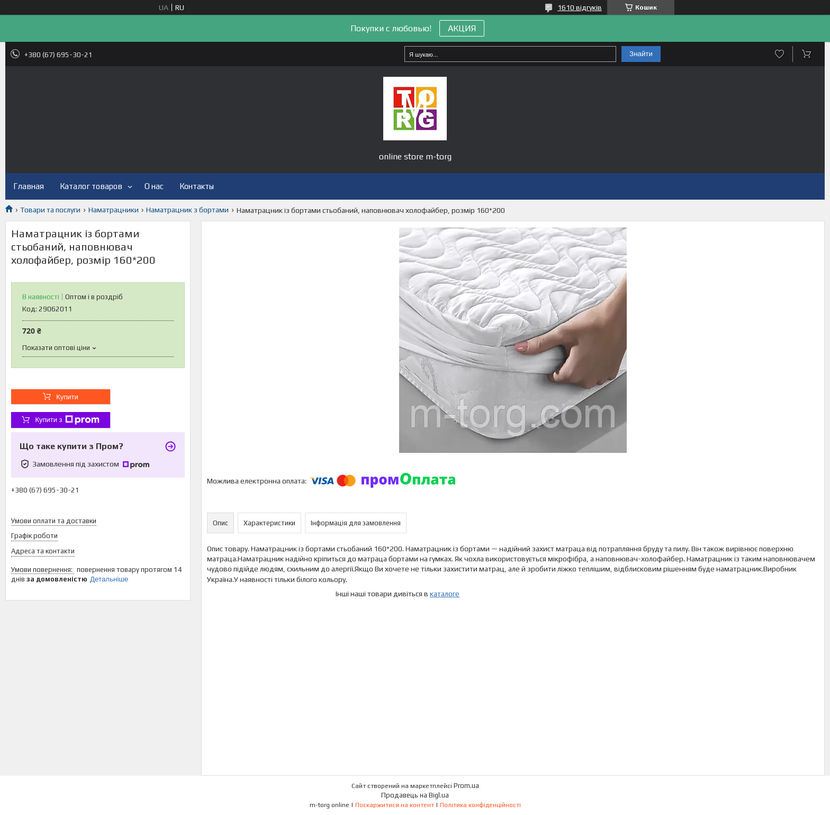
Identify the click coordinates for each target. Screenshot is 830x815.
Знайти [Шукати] (641, 54)
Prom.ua (466, 786)
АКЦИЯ (462, 28)
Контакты (196, 186)
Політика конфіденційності (480, 805)
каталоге (444, 593)
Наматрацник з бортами (187, 209)
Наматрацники (113, 209)
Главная (28, 186)
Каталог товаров (91, 186)
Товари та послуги (50, 209)
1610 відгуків (579, 7)
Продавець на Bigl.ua (415, 795)
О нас (154, 186)
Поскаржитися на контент (394, 805)
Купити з (67, 420)
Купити (67, 397)
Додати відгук (779, 54)
